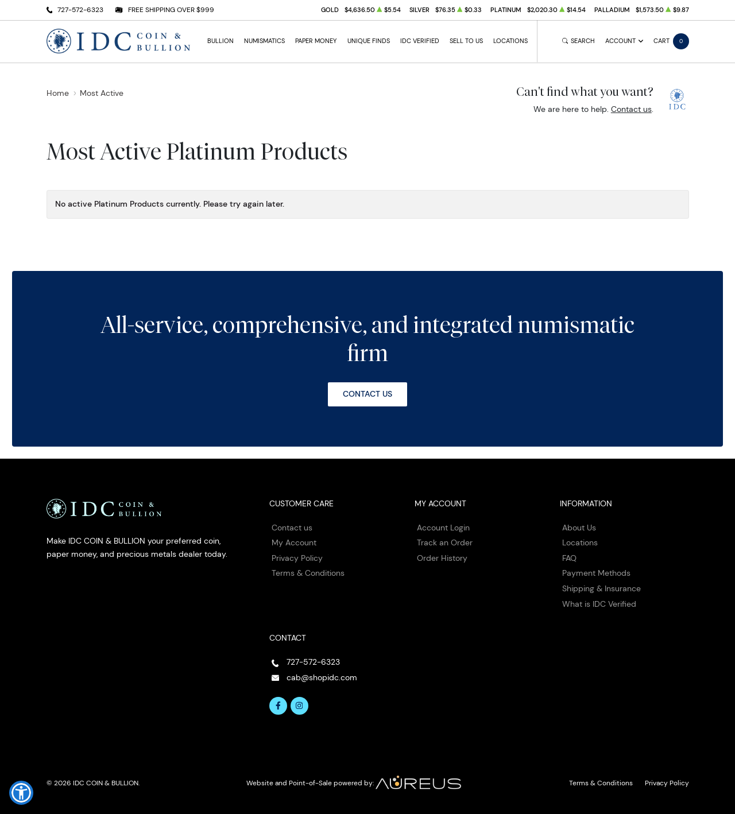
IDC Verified (419, 41)
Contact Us (367, 394)
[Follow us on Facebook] (278, 706)
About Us (579, 527)
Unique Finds (368, 41)
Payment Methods (596, 573)
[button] (21, 793)
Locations (510, 41)
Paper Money (315, 41)
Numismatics (264, 41)
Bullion (220, 41)
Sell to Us (466, 41)
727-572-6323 (80, 9)
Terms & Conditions (308, 573)
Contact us (631, 109)
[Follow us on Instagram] (300, 706)
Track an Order (445, 542)
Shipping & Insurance (601, 588)
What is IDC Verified (599, 604)
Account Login (443, 527)
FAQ (569, 558)
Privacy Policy (297, 558)
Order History (442, 558)
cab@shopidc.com (322, 677)
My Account (294, 542)
